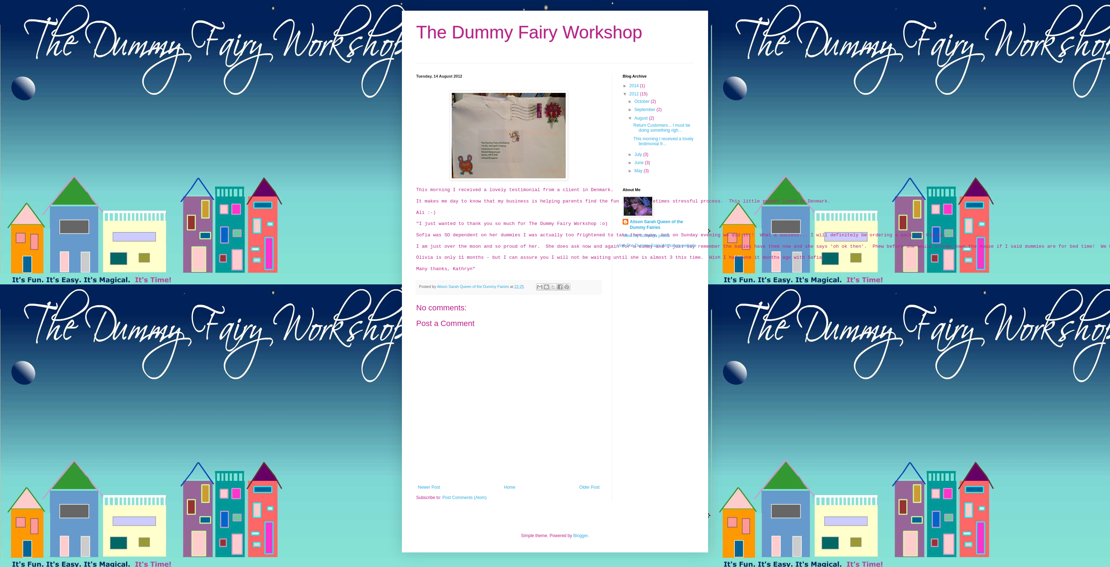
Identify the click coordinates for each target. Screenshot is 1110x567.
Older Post (589, 487)
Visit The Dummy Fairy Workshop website (656, 245)
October (642, 101)
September (645, 109)
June (639, 162)
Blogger (580, 535)
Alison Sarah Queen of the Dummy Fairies (473, 286)
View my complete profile (646, 235)
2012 (634, 93)
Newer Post (429, 487)
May (639, 170)
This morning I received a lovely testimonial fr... (663, 141)
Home (509, 487)
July (638, 154)
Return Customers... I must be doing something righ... (661, 128)
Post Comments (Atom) (464, 497)
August (641, 118)
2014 (634, 85)
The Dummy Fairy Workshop (529, 32)
